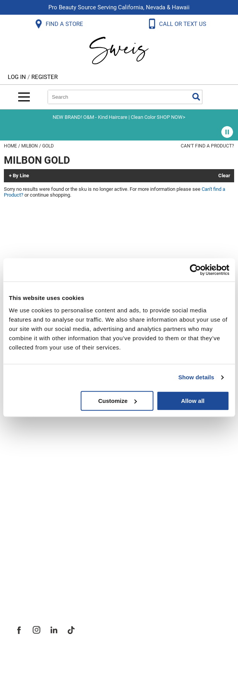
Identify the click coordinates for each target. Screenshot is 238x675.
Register (44, 77)
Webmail (27, 456)
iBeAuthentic (134, 657)
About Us (27, 496)
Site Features (35, 513)
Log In (17, 77)
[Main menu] (24, 97)
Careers (25, 547)
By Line (21, 175)
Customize (117, 400)
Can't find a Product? (207, 146)
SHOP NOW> (171, 117)
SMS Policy (31, 422)
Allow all (193, 400)
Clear (224, 175)
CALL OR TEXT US (183, 24)
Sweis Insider (34, 581)
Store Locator (35, 564)
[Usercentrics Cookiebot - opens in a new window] (195, 270)
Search (196, 97)
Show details (196, 377)
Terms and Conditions (49, 439)
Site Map (27, 530)
